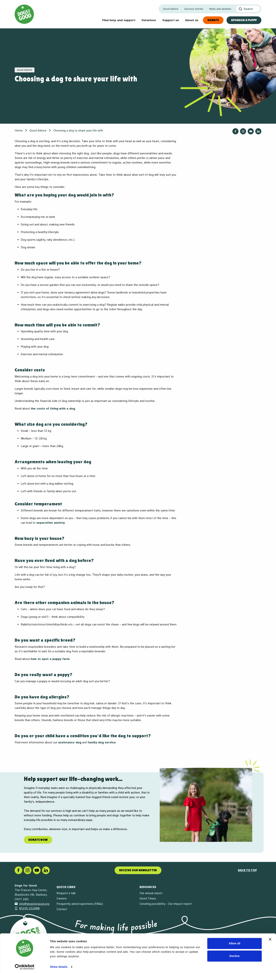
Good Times (148, 898)
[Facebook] (18, 870)
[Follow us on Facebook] (235, 131)
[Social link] (37, 870)
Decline (234, 954)
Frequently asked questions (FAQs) (80, 904)
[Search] (248, 8)
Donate (213, 20)
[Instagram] (27, 870)
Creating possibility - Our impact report (166, 904)
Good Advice (170, 8)
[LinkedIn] (46, 870)
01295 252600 (27, 908)
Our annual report (151, 893)
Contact (62, 909)
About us (191, 20)
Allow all (234, 942)
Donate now (38, 840)
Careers (62, 898)
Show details (59, 965)
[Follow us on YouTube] (251, 131)
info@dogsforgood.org (32, 904)
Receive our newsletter (138, 870)
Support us (170, 20)
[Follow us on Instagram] (243, 131)
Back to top (247, 870)
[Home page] (24, 14)
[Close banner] (270, 938)
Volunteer (148, 20)
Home (19, 130)
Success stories (193, 8)
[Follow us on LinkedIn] (258, 131)
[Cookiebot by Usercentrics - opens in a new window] (24, 965)
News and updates (220, 8)
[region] (138, 805)
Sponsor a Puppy (244, 20)
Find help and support (118, 20)
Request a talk (66, 893)
